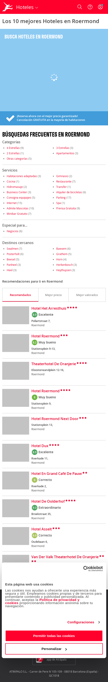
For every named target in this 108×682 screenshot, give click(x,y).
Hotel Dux (39, 446)
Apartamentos (65, 153)
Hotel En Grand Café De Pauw (56, 474)
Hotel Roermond (45, 336)
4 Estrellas (13, 148)
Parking (61, 197)
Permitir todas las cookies (54, 636)
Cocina (11, 181)
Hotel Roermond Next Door (54, 419)
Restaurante (63, 181)
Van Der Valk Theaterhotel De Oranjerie (65, 557)
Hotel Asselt (41, 529)
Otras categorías (17, 158)
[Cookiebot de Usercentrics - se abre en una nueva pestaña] (83, 569)
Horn (59, 259)
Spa (58, 203)
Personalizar (54, 649)
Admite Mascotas (17, 208)
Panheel (12, 264)
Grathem (61, 254)
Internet (12, 203)
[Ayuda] (90, 7)
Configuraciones (80, 622)
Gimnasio (62, 176)
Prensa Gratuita (66, 208)
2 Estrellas (13, 153)
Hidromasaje (15, 187)
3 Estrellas (62, 148)
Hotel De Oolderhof (48, 501)
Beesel (11, 259)
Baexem (61, 248)
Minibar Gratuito (17, 213)
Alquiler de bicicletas (69, 192)
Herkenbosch (64, 264)
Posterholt (13, 254)
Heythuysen (63, 270)
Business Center (17, 192)
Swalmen (12, 248)
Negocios (12, 231)
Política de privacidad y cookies (42, 601)
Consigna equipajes (19, 197)
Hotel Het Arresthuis (48, 308)
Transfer (61, 187)
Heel (10, 270)
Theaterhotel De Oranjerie (53, 364)
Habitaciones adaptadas (22, 176)
